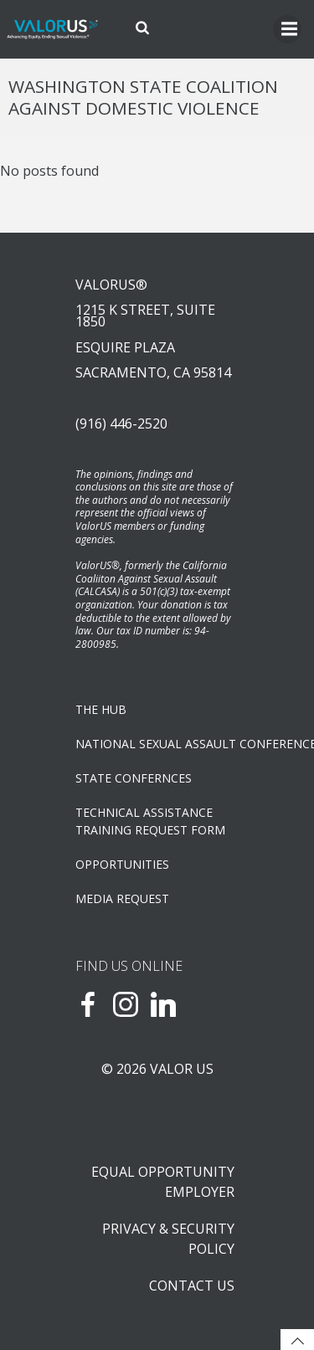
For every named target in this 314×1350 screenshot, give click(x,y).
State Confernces (133, 778)
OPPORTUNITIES (122, 864)
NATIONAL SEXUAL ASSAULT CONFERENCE (157, 744)
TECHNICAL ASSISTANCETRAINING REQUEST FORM (150, 821)
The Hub (100, 709)
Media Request (122, 898)
